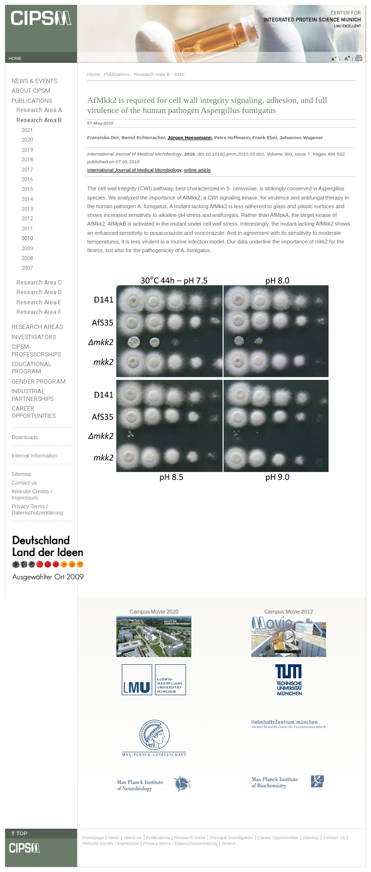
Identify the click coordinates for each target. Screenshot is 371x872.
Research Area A (39, 110)
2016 (27, 179)
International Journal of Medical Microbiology (134, 169)
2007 (27, 268)
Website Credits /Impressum (32, 494)
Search (229, 843)
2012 (27, 218)
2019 (27, 150)
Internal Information (34, 455)
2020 (27, 140)
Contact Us (334, 837)
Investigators (34, 337)
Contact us (24, 483)
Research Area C (39, 282)
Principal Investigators (231, 837)
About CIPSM (31, 90)
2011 (27, 229)
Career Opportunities (34, 412)
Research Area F (38, 312)
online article (197, 169)
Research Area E (38, 302)
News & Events (34, 81)
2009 (27, 248)
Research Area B (39, 120)
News (113, 837)
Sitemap (21, 474)
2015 (27, 189)
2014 (27, 199)
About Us (133, 837)
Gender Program (39, 381)
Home (93, 74)
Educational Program (32, 367)
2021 (27, 130)
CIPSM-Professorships (36, 350)
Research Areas (37, 326)
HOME (15, 58)
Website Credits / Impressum (111, 843)
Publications (32, 100)
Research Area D (39, 292)
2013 (27, 209)
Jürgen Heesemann (190, 137)
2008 (27, 258)
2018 (27, 160)
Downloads (25, 437)
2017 (27, 170)
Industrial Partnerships (33, 394)
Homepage (93, 837)
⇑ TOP (19, 833)
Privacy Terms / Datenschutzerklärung (37, 509)
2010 (27, 238)
